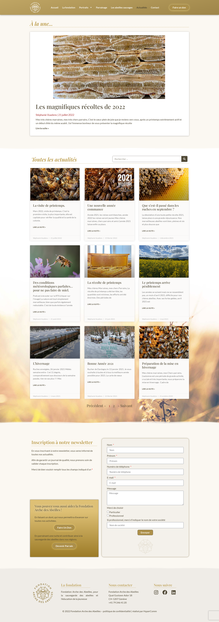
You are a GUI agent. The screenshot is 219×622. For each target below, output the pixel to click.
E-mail (110, 477)
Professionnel (116, 515)
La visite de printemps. (49, 205)
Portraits (85, 7)
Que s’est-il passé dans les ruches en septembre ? (160, 207)
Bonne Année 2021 (100, 363)
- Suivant (125, 405)
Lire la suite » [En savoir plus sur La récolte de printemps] (93, 304)
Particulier (114, 512)
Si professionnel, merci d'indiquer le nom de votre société (136, 520)
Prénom (111, 456)
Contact (155, 7)
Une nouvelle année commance (101, 207)
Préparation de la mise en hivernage (160, 365)
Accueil (54, 7)
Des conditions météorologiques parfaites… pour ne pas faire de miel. (53, 286)
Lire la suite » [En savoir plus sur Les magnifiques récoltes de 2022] (42, 128)
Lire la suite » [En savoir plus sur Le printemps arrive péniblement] (148, 308)
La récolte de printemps (104, 282)
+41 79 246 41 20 (118, 602)
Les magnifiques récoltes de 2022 (80, 106)
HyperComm (150, 611)
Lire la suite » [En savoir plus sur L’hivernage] (39, 385)
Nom (109, 445)
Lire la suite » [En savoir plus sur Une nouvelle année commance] (93, 231)
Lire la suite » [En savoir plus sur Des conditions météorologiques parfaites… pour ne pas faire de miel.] (39, 312)
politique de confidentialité (117, 611)
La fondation (68, 7)
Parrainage (101, 7)
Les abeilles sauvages (122, 7)
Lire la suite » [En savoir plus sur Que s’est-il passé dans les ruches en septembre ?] (148, 231)
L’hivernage (41, 363)
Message (111, 488)
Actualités (141, 7)
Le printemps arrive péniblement (156, 284)
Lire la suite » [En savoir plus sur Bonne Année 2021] (93, 382)
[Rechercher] (184, 159)
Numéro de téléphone (118, 466)
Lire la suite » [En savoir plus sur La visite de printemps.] (39, 227)
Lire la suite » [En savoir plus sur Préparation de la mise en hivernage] (148, 389)
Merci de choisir (115, 508)
